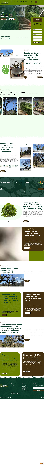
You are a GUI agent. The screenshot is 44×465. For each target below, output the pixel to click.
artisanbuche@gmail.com (25, 387)
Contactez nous (12, 19)
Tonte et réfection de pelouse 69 (32, 2)
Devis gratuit (3, 171)
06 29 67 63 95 (40, 2)
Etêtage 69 (29, 1)
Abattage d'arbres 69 (21, 1)
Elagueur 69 (14, 1)
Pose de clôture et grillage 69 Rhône (26, 2)
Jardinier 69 (11, 1)
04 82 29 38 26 (40, 1)
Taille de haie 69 (23, 1)
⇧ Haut (42, 463)
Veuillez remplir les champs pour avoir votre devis (37, 24)
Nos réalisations (3, 19)
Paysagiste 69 (17, 1)
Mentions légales (42, 397)
